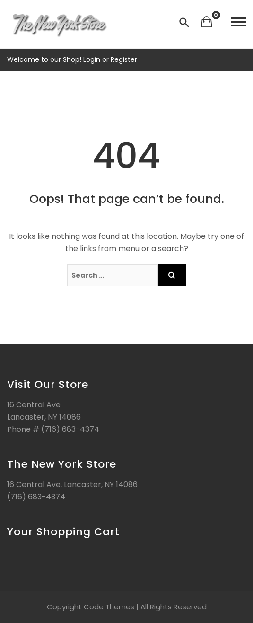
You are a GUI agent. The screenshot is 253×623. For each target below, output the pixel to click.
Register (123, 59)
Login (92, 59)
